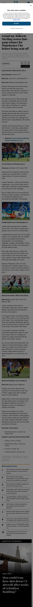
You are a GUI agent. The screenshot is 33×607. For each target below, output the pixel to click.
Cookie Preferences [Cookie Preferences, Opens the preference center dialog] (16, 28)
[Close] (31, 5)
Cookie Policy (16, 19)
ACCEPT (16, 23)
